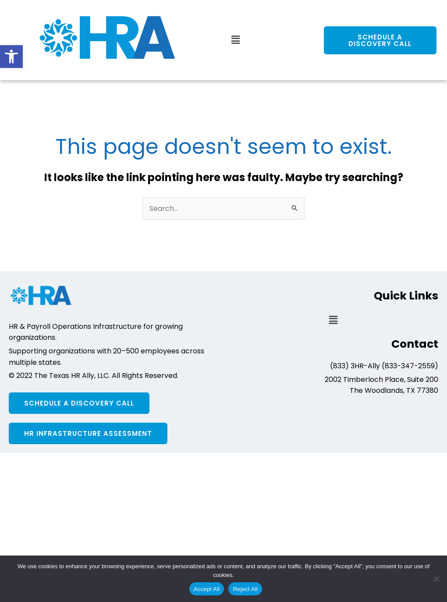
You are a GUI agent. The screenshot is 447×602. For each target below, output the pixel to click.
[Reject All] (436, 578)
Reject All (245, 589)
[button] (11, 56)
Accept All (207, 589)
